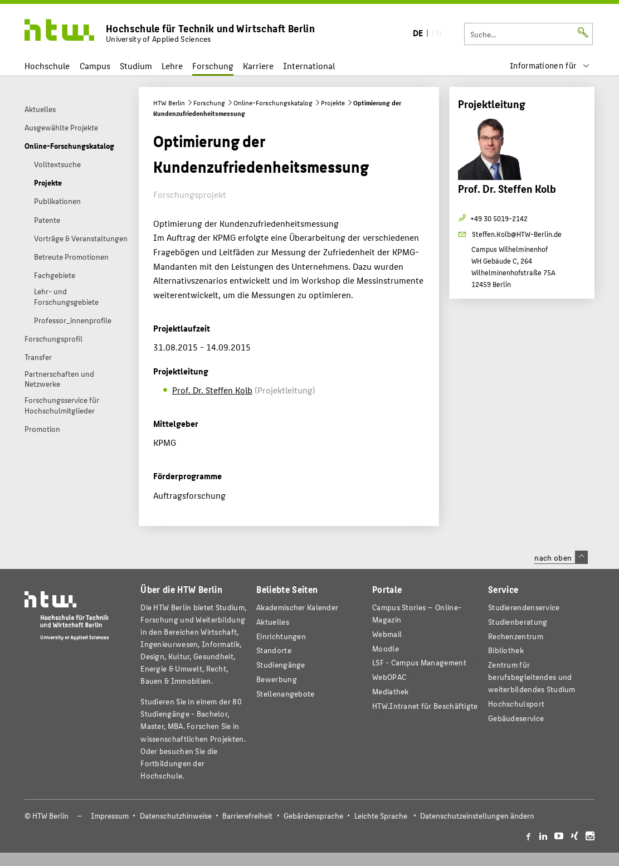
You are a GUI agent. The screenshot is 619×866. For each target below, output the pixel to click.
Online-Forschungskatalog (273, 103)
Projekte (333, 103)
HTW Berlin (169, 103)
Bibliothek (506, 650)
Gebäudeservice (516, 718)
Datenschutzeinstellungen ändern (477, 815)
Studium (136, 65)
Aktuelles (272, 621)
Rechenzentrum (515, 636)
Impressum (110, 815)
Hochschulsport (516, 703)
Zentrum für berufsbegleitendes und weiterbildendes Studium (532, 677)
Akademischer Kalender (297, 607)
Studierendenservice (524, 607)
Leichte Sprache (380, 815)
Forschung (212, 65)
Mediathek (390, 691)
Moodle (385, 648)
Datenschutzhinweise (176, 815)
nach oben (561, 557)
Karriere (258, 65)
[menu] (549, 65)
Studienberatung (517, 621)
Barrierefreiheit (247, 815)
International (309, 65)
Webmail (387, 634)
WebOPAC (389, 677)
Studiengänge (280, 664)
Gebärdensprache (313, 815)
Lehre (172, 65)
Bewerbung (276, 679)
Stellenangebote (285, 693)
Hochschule (47, 65)
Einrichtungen (281, 636)
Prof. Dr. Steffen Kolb (212, 390)
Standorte (273, 650)
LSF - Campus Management (419, 662)
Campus (95, 65)
